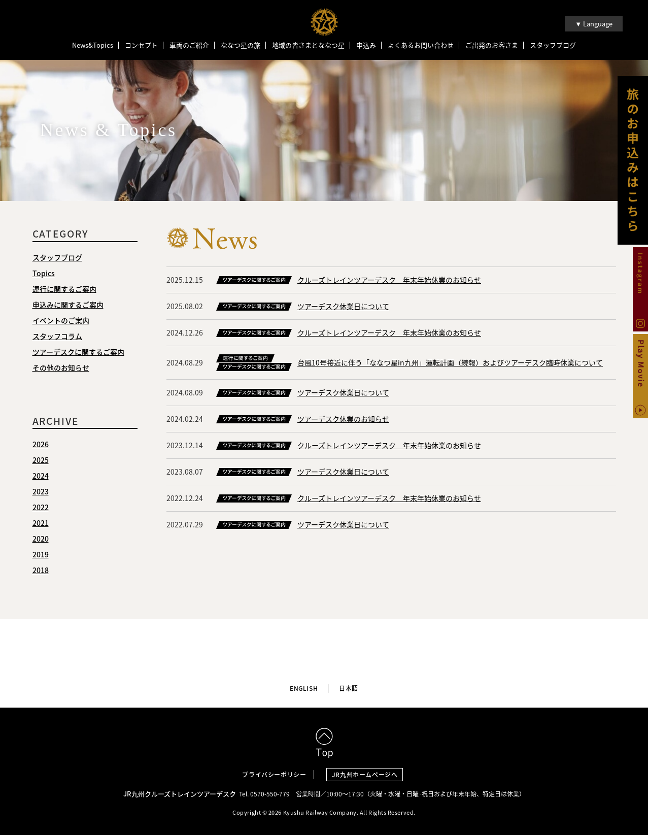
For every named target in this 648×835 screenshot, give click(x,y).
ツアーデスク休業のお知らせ (343, 420)
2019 (40, 555)
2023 (40, 492)
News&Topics (92, 45)
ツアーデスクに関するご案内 (78, 353)
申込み (366, 45)
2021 (40, 524)
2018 (40, 571)
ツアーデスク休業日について (343, 307)
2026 (40, 445)
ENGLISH (304, 686)
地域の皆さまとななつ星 (308, 45)
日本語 (348, 686)
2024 (40, 477)
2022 (40, 508)
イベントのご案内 (60, 321)
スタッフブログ (553, 45)
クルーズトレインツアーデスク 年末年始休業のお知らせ (389, 281)
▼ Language (593, 23)
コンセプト (141, 45)
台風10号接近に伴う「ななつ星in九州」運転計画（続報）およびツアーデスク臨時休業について (450, 363)
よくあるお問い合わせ (421, 45)
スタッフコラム (57, 337)
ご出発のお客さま (491, 45)
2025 (40, 461)
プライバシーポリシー (274, 772)
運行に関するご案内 (64, 290)
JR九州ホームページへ (367, 772)
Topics (43, 274)
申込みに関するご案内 (68, 305)
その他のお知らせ (60, 368)
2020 (40, 540)
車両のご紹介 (189, 45)
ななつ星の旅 (240, 45)
